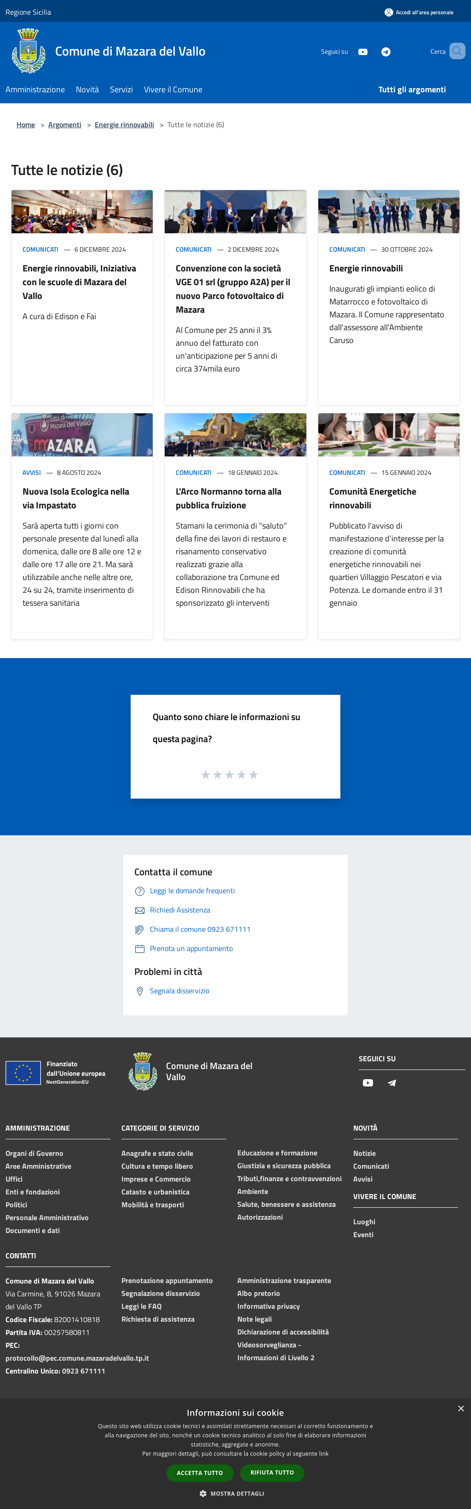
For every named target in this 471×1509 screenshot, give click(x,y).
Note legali (254, 1318)
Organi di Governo (34, 1153)
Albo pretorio (258, 1293)
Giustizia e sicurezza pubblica (284, 1165)
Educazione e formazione (277, 1152)
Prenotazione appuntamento (167, 1280)
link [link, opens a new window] (324, 1454)
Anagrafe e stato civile (157, 1153)
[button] (235, 1493)
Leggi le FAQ (141, 1306)
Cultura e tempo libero (157, 1165)
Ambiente (252, 1191)
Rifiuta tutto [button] (272, 1472)
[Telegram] (372, 51)
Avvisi (32, 472)
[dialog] (235, 1454)
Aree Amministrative (38, 1165)
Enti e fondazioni (33, 1191)
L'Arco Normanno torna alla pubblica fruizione (228, 498)
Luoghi (364, 1221)
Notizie (364, 1153)
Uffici (14, 1178)
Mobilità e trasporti (152, 1204)
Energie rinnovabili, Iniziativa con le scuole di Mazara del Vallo (79, 282)
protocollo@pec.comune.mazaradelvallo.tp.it (77, 1357)
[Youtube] (349, 51)
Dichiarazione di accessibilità (283, 1331)
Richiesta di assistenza (158, 1318)
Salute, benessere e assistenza (286, 1204)
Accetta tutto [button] (200, 1473)
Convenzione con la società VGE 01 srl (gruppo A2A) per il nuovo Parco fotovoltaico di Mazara (233, 288)
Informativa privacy (268, 1306)
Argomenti (64, 124)
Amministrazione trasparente (284, 1280)
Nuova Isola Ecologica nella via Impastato (76, 498)
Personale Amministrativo (47, 1217)
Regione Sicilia (28, 11)
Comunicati (40, 249)
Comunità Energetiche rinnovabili (372, 498)
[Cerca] (454, 51)
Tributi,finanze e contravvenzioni (289, 1178)
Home (26, 124)
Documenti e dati (33, 1230)
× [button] (460, 1409)
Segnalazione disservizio (160, 1293)
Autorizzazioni (260, 1216)
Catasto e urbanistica (155, 1191)
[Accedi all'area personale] (419, 12)
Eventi (363, 1234)
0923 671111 (83, 1370)
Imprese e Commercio (156, 1178)
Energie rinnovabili (124, 124)
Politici (16, 1204)
